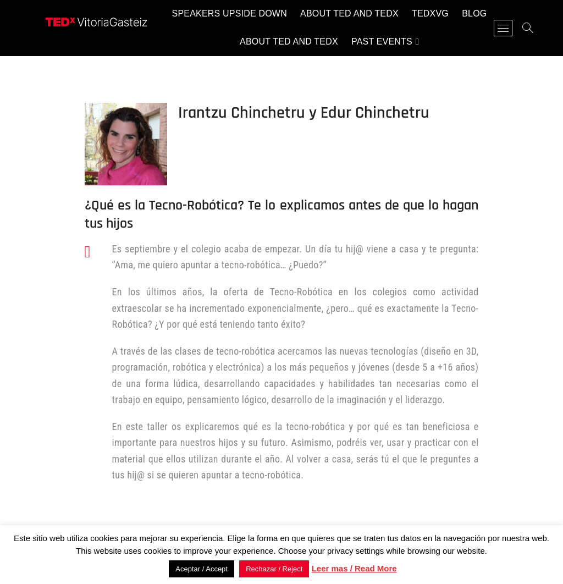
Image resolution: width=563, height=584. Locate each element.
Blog (474, 13)
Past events (381, 41)
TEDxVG (430, 13)
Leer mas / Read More (354, 568)
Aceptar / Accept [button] (201, 569)
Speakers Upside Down (229, 13)
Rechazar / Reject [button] (274, 569)
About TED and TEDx (349, 13)
